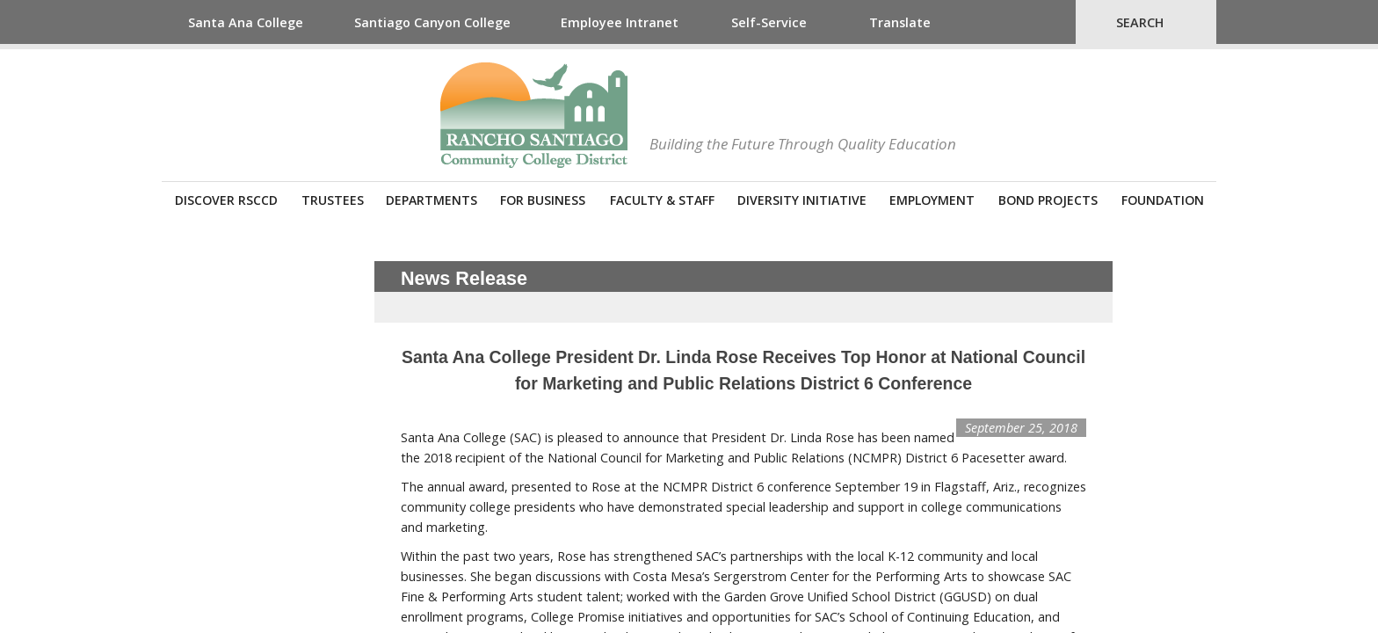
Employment (932, 200)
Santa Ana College (245, 22)
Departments (431, 200)
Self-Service (769, 22)
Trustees (332, 200)
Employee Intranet (619, 22)
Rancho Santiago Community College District (533, 115)
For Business (542, 200)
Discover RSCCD (226, 200)
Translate (900, 22)
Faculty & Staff (662, 200)
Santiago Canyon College (432, 22)
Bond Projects (1048, 200)
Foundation (1162, 200)
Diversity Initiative (802, 200)
